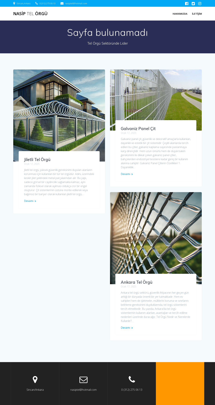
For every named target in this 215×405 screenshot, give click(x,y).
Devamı (28, 201)
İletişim (197, 13)
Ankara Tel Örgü (136, 282)
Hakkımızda (180, 13)
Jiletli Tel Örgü (37, 159)
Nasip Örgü (30, 13)
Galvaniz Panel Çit (138, 128)
